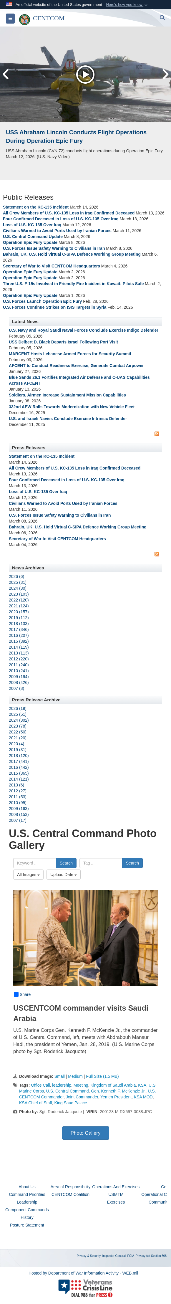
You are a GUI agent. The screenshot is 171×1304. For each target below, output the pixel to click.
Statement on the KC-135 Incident (36, 207)
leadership (61, 1085)
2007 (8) (16, 688)
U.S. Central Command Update (33, 236)
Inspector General (114, 1255)
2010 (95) (17, 802)
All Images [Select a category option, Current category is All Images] (28, 874)
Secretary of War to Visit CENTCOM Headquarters (51, 266)
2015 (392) (19, 641)
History (27, 1217)
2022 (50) (17, 732)
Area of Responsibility (70, 1186)
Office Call (40, 1085)
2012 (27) (17, 791)
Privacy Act (143, 1255)
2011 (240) (19, 664)
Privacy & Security (89, 1255)
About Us (27, 1186)
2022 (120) (19, 600)
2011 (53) (17, 796)
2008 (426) (19, 682)
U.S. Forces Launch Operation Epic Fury (42, 301)
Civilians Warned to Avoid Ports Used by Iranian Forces (57, 230)
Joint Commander (82, 1097)
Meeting (81, 1085)
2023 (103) (19, 594)
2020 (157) (19, 611)
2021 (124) (19, 606)
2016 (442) (19, 767)
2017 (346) (19, 629)
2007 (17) (17, 820)
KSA (142, 1085)
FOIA (130, 1255)
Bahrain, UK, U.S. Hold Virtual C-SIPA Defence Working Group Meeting (72, 254)
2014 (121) (19, 779)
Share (22, 994)
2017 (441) (19, 761)
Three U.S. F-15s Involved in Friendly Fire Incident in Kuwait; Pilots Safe (73, 283)
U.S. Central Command (67, 1091)
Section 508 (159, 1255)
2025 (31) (17, 582)
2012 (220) (19, 659)
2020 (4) (16, 743)
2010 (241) (19, 670)
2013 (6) (16, 785)
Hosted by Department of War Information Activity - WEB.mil (83, 1273)
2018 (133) (19, 623)
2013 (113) (19, 653)
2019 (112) (19, 617)
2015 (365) (19, 773)
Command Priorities (27, 1194)
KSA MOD (143, 1097)
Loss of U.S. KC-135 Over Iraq (32, 224)
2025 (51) (17, 714)
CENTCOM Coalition (70, 1194)
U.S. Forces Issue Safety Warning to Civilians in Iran (54, 248)
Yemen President (116, 1097)
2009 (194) (19, 676)
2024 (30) (17, 588)
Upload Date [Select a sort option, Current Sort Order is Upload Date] (63, 874)
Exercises (116, 1202)
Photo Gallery (86, 1133)
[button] (127, 5)
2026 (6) (16, 576)
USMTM (115, 1194)
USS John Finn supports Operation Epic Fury (69, 132)
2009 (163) (19, 808)
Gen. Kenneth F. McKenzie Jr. (118, 1091)
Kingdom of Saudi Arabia (113, 1085)
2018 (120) (19, 755)
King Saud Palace (70, 1102)
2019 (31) (17, 749)
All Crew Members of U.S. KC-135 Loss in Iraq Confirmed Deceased (69, 213)
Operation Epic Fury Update (30, 242)
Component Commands (27, 1209)
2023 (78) (17, 726)
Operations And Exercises (116, 1186)
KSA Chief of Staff (35, 1102)
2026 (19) (17, 708)
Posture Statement (27, 1225)
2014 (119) (19, 647)
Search (66, 863)
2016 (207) (19, 635)
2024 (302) (19, 720)
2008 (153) (19, 814)
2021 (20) (17, 738)
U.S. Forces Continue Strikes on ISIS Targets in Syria (55, 307)
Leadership (27, 1202)
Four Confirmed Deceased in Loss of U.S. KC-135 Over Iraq (61, 218)
